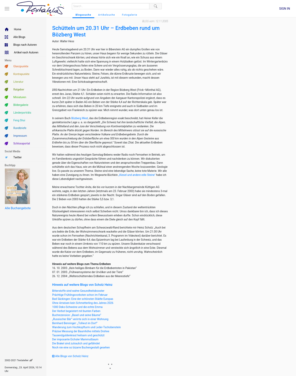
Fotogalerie (129, 14)
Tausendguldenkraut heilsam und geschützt (78, 335)
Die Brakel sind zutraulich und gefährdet (76, 343)
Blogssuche (83, 14)
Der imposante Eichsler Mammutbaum (75, 339)
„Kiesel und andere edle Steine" (137, 174)
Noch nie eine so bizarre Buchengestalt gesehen (81, 347)
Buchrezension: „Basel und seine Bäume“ (76, 315)
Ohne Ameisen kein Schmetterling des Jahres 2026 (82, 302)
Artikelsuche (106, 14)
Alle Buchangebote (18, 208)
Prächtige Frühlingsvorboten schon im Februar (80, 294)
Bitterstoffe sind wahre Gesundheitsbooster (78, 290)
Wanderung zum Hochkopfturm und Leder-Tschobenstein (86, 327)
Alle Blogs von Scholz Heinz (70, 356)
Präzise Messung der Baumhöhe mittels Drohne (80, 331)
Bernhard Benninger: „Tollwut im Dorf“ (74, 323)
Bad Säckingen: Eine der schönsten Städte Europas (82, 298)
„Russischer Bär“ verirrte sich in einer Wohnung (80, 319)
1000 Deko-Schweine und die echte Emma (77, 307)
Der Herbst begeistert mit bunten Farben (76, 311)
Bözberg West (79, 118)
